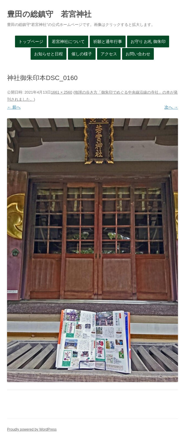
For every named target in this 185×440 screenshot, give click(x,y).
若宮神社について (68, 41)
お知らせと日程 (48, 54)
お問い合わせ (138, 54)
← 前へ (14, 107)
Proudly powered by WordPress (32, 429)
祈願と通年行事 (107, 41)
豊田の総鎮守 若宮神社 (49, 14)
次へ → (171, 107)
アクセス (109, 54)
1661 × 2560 (61, 92)
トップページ (31, 41)
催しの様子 (81, 54)
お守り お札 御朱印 (148, 41)
